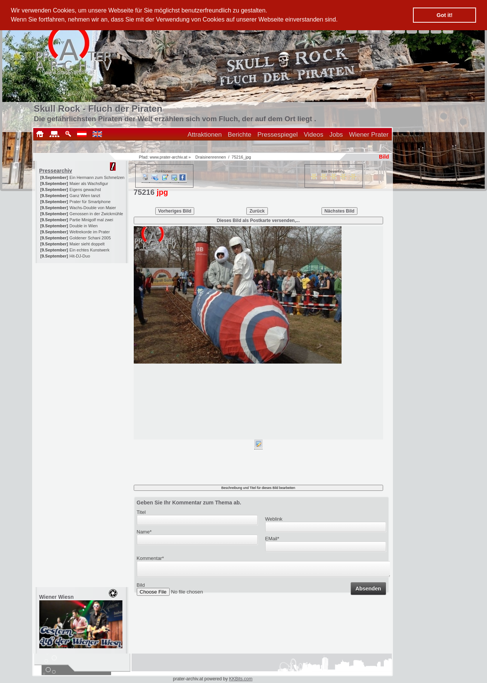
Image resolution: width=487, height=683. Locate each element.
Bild (141, 587)
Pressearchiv (55, 171)
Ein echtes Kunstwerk (90, 250)
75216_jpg (241, 157)
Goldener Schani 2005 (90, 238)
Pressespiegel (277, 134)
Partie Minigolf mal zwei (91, 219)
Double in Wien (84, 226)
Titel (141, 512)
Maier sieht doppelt (87, 244)
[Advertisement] (82, 310)
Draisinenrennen (210, 157)
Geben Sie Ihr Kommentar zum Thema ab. (189, 503)
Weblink (274, 519)
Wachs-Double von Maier (93, 207)
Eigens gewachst (85, 189)
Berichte (239, 134)
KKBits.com (240, 678)
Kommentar (150, 558)
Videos (313, 134)
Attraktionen (204, 134)
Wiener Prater (369, 134)
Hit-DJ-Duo (80, 256)
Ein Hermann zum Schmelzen (97, 177)
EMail (272, 538)
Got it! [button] (445, 15)
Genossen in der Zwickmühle (96, 213)
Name (144, 532)
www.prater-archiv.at (168, 157)
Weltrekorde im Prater (90, 232)
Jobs (336, 134)
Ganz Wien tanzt (85, 195)
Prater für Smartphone (90, 201)
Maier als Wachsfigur (89, 183)
